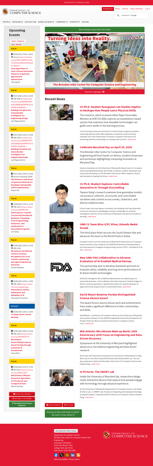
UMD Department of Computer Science (21, 11)
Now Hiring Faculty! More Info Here (95, 29)
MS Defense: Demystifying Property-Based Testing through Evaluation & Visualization (21, 344)
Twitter (61, 455)
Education (30, 22)
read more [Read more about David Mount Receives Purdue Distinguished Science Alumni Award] (89, 323)
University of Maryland (76, 2)
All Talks (16, 44)
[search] (131, 15)
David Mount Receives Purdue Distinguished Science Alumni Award (107, 296)
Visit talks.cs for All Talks (22, 399)
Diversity (75, 22)
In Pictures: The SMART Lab (97, 372)
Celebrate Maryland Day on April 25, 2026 (106, 147)
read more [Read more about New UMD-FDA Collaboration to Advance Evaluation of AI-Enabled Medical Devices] (127, 286)
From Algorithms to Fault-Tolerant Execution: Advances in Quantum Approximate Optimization (22, 73)
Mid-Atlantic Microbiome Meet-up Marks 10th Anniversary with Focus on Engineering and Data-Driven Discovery (111, 334)
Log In (147, 9)
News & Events (46, 22)
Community (62, 22)
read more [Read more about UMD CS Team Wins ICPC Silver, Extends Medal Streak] (88, 250)
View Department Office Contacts (65, 431)
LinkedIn (73, 455)
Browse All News (53, 405)
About (117, 9)
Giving (85, 22)
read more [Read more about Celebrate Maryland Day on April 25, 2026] (113, 176)
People (7, 22)
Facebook (56, 455)
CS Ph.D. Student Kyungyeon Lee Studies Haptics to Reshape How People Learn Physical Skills (110, 108)
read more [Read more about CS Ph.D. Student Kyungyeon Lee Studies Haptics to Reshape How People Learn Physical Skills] (132, 139)
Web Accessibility (60, 459)
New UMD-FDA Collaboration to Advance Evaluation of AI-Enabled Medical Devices (105, 259)
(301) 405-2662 (70, 450)
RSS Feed (68, 405)
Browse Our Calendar (22, 394)
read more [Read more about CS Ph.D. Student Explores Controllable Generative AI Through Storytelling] (92, 216)
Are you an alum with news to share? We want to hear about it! (63, 413)
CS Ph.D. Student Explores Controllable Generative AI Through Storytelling (104, 185)
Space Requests (136, 9)
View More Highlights (95, 92)
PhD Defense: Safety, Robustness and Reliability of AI (20, 292)
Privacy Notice (74, 459)
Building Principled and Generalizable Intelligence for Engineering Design (21, 114)
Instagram (67, 455)
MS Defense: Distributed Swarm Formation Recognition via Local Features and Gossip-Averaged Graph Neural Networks (21, 258)
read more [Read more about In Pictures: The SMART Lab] (89, 397)
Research (17, 22)
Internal (125, 9)
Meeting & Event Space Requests (22, 404)
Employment (108, 9)
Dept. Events (19, 41)
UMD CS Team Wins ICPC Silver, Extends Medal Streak (108, 226)
